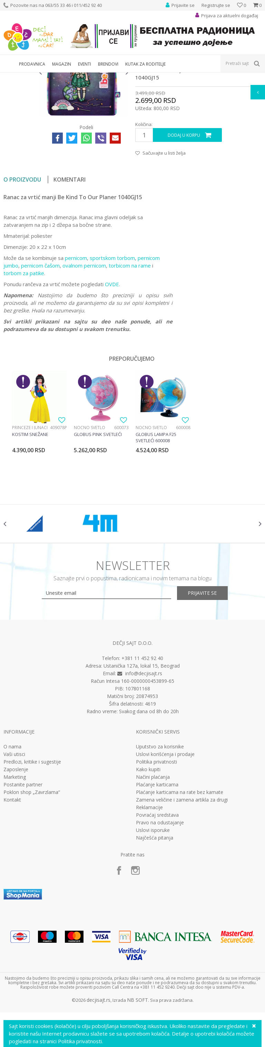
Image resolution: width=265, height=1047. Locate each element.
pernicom (76, 333)
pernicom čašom (40, 341)
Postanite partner (22, 864)
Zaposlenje (15, 849)
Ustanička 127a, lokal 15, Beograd (142, 746)
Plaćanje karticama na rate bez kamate (179, 872)
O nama (12, 827)
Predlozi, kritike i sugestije (32, 842)
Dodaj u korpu (184, 211)
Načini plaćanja (153, 857)
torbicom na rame (130, 341)
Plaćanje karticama (157, 864)
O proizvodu (22, 255)
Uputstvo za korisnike (160, 827)
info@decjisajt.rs (143, 753)
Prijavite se (208, 673)
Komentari (69, 255)
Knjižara (57, 77)
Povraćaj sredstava (157, 895)
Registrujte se (216, 5)
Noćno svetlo (89, 503)
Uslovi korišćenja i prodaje (165, 834)
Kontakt (12, 880)
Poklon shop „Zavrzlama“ (31, 872)
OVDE (112, 359)
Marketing (14, 857)
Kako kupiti (148, 849)
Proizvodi (35, 77)
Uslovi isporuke (153, 910)
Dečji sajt (12, 77)
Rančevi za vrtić (84, 77)
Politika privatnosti (156, 842)
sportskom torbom (112, 333)
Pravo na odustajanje (160, 902)
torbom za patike (23, 348)
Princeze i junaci (30, 503)
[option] (19, 112)
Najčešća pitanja (154, 918)
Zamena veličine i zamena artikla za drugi (182, 880)
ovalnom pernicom (84, 341)
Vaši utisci (14, 834)
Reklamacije (149, 887)
